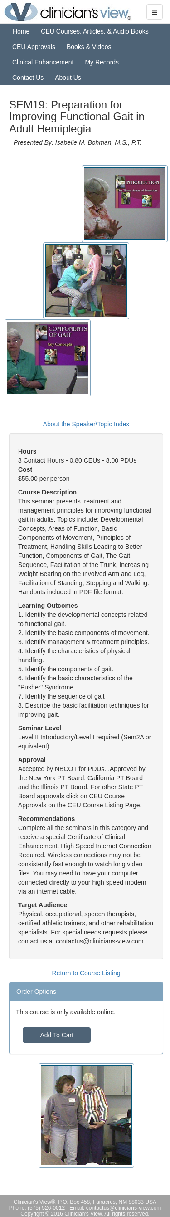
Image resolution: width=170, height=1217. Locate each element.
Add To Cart (56, 1035)
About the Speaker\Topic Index (86, 424)
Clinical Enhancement (42, 62)
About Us (68, 77)
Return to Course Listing (86, 973)
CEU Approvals (33, 46)
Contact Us (28, 77)
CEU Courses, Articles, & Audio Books (94, 31)
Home (21, 31)
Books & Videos (89, 46)
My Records (102, 62)
